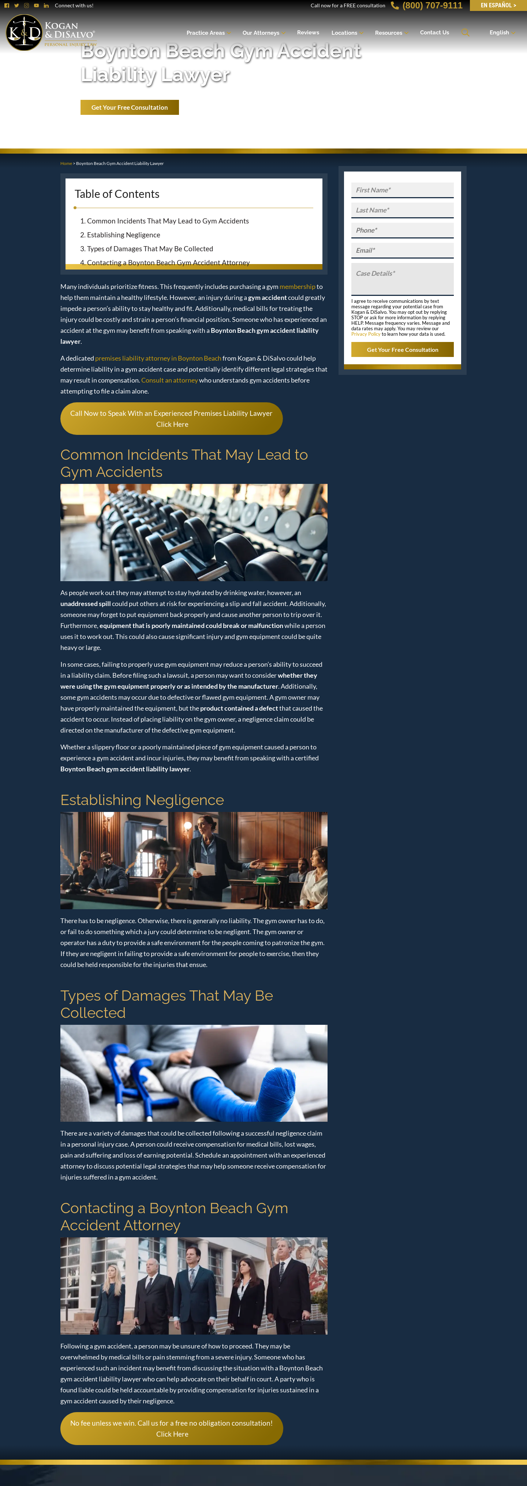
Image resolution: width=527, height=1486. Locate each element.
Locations (344, 32)
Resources (388, 32)
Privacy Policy (366, 334)
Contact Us (434, 32)
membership (297, 286)
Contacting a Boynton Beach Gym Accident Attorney (168, 262)
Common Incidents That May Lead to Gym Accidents (168, 221)
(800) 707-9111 (427, 5)
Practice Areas (206, 32)
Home (66, 163)
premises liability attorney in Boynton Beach (158, 358)
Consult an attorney (169, 380)
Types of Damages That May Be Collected (150, 248)
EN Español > (498, 5)
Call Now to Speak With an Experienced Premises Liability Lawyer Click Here (171, 418)
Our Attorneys (261, 32)
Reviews (308, 32)
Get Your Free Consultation (129, 107)
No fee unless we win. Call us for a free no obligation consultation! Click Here (171, 1428)
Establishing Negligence (123, 234)
